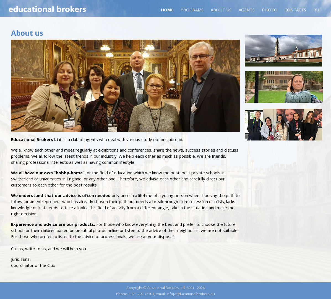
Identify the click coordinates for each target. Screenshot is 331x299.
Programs (192, 9)
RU (316, 9)
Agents (247, 9)
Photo (269, 9)
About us (221, 9)
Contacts (295, 9)
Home (167, 9)
